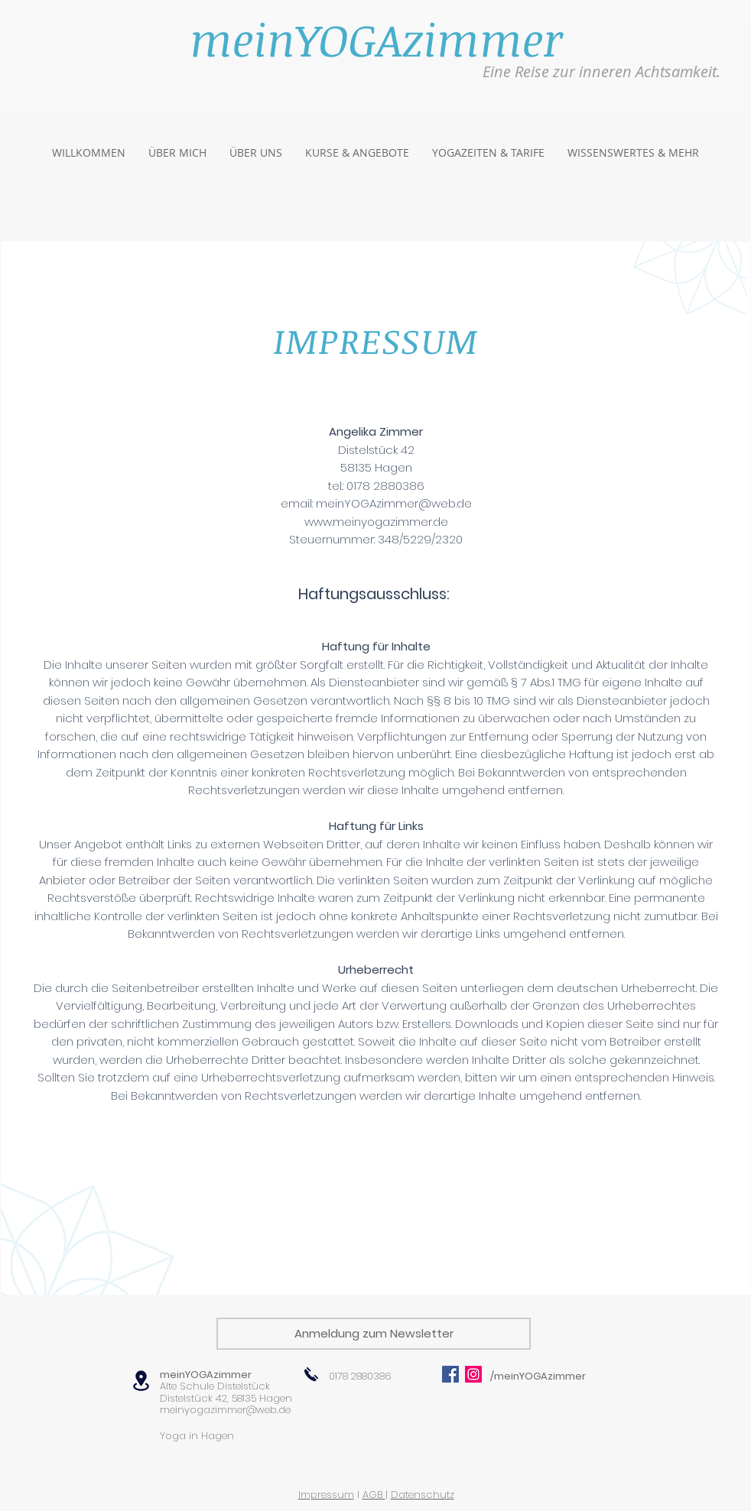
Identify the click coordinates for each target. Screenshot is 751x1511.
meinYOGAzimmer (206, 1374)
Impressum (326, 1494)
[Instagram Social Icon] (473, 1374)
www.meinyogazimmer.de (376, 522)
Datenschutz (422, 1494)
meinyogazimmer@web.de (225, 1409)
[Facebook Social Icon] (450, 1374)
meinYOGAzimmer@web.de (394, 503)
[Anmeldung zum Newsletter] (373, 1334)
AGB (373, 1494)
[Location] (141, 1381)
